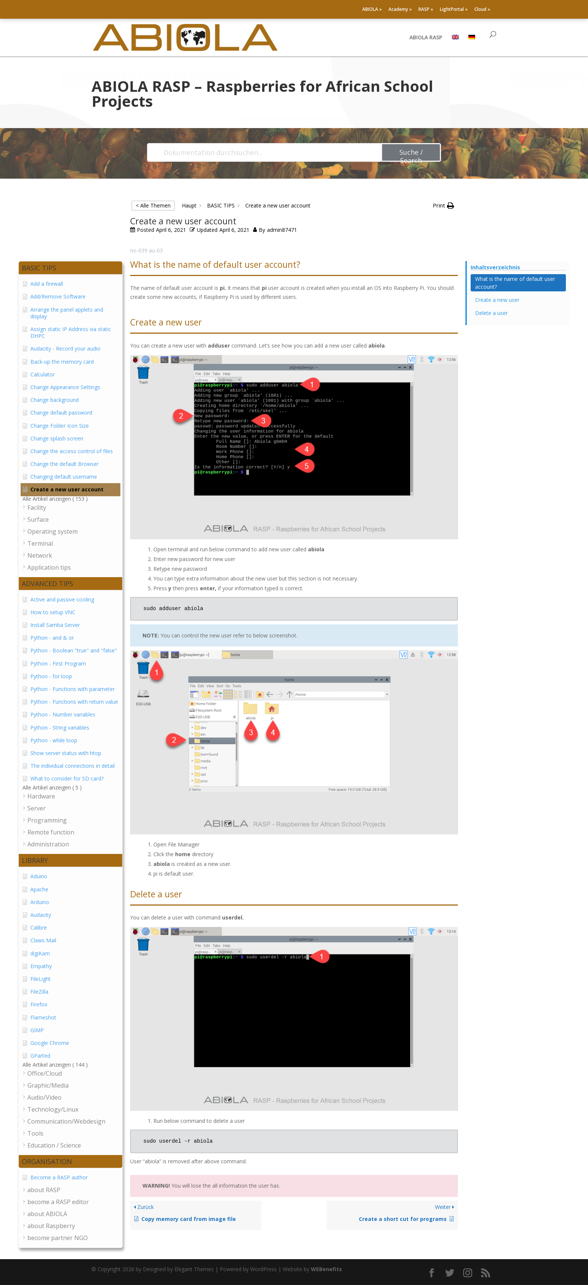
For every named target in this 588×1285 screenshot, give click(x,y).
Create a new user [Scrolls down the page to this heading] (497, 299)
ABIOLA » (372, 9)
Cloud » (482, 9)
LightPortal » (454, 9)
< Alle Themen (153, 205)
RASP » (425, 9)
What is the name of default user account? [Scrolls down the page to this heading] (515, 282)
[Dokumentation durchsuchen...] (264, 152)
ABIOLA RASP (426, 38)
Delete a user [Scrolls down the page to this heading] (491, 312)
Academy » (400, 9)
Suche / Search (411, 155)
